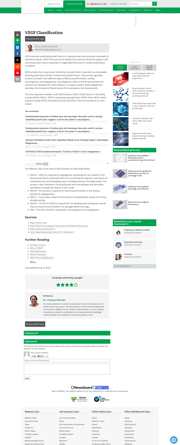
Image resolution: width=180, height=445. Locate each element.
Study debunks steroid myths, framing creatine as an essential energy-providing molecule (143, 92)
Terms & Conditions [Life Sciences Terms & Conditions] (100, 440)
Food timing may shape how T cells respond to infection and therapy (144, 106)
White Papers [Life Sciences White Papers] (64, 431)
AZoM (126, 418)
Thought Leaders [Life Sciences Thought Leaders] (66, 434)
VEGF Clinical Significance (42, 257)
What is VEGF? (36, 248)
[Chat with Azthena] (174, 440)
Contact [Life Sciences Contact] (95, 437)
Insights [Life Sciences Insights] (62, 437)
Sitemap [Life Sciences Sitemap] (95, 431)
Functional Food (31, 421)
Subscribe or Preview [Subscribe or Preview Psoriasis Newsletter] (132, 257)
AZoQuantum (130, 440)
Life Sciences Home (74, 4)
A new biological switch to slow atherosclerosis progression (143, 75)
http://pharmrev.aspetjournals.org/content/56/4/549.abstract (59, 225)
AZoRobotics (129, 431)
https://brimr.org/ (38, 222)
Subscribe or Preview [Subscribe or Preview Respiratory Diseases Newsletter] (132, 244)
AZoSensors (129, 434)
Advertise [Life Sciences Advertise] (96, 434)
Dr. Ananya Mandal (54, 299)
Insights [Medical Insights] (28, 437)
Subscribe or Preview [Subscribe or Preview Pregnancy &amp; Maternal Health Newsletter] (132, 232)
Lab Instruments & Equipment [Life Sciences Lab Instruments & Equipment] (71, 424)
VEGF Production (38, 254)
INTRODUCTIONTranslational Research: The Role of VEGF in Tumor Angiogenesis (64, 152)
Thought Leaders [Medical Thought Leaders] (32, 434)
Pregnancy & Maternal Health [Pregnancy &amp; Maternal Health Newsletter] (137, 230)
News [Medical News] (27, 424)
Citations (31, 333)
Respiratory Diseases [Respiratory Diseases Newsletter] (133, 242)
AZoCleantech (130, 424)
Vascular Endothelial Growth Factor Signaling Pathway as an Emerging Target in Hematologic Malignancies (67, 142)
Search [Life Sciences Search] (95, 424)
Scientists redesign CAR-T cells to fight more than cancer (143, 121)
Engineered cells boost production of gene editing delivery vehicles (143, 136)
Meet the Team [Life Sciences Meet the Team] (98, 421)
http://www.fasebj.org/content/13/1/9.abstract (52, 232)
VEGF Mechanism (38, 251)
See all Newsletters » (123, 266)
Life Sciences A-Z (66, 427)
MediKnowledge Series (34, 440)
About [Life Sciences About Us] (94, 418)
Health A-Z (29, 427)
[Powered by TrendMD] (37, 163)
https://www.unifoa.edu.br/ (43, 229)
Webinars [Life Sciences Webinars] (63, 440)
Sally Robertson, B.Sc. (53, 49)
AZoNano (128, 421)
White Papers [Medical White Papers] (30, 431)
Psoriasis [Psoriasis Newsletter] (128, 254)
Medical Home (54, 4)
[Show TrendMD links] (108, 163)
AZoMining (129, 437)
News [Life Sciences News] (61, 421)
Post (27, 378)
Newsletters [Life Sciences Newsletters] (97, 427)
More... (152, 10)
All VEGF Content (38, 245)
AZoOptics (128, 427)
